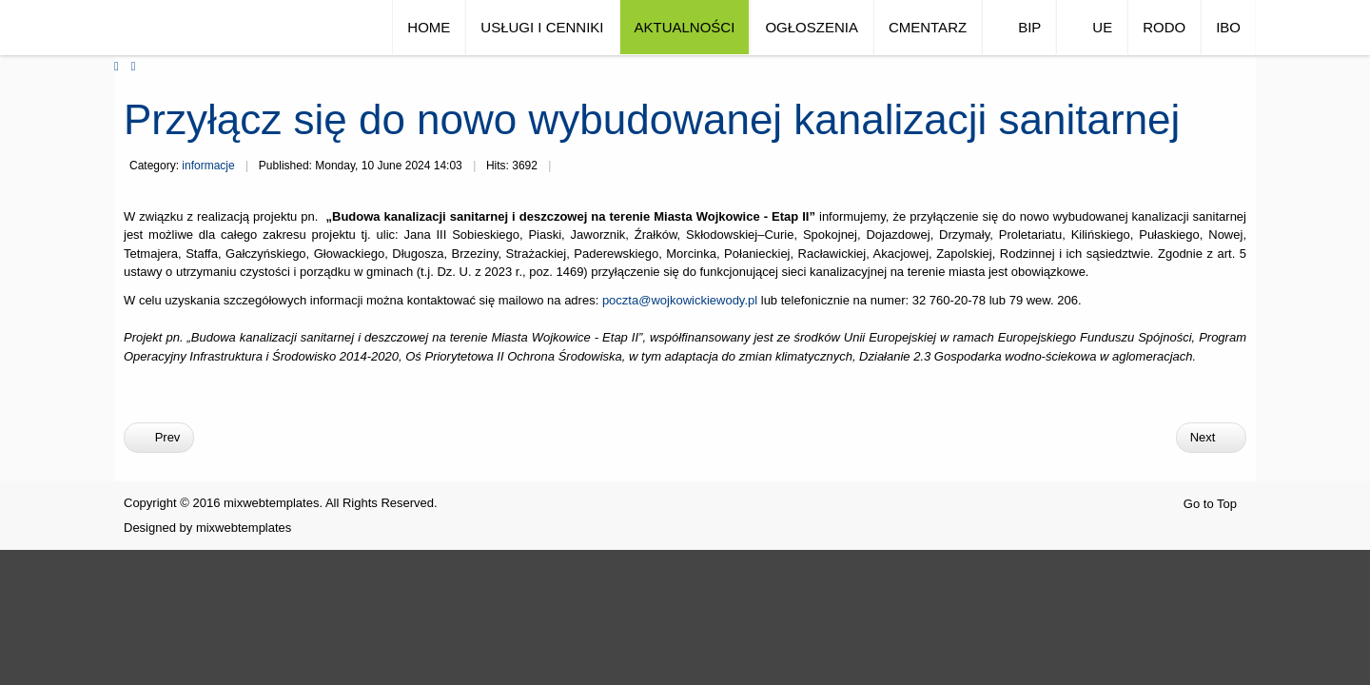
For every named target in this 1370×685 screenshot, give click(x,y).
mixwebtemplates (243, 527)
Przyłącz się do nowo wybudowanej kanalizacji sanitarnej (652, 119)
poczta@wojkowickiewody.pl (679, 300)
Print (569, 167)
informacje (208, 165)
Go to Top (1210, 504)
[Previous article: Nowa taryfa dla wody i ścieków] (159, 437)
